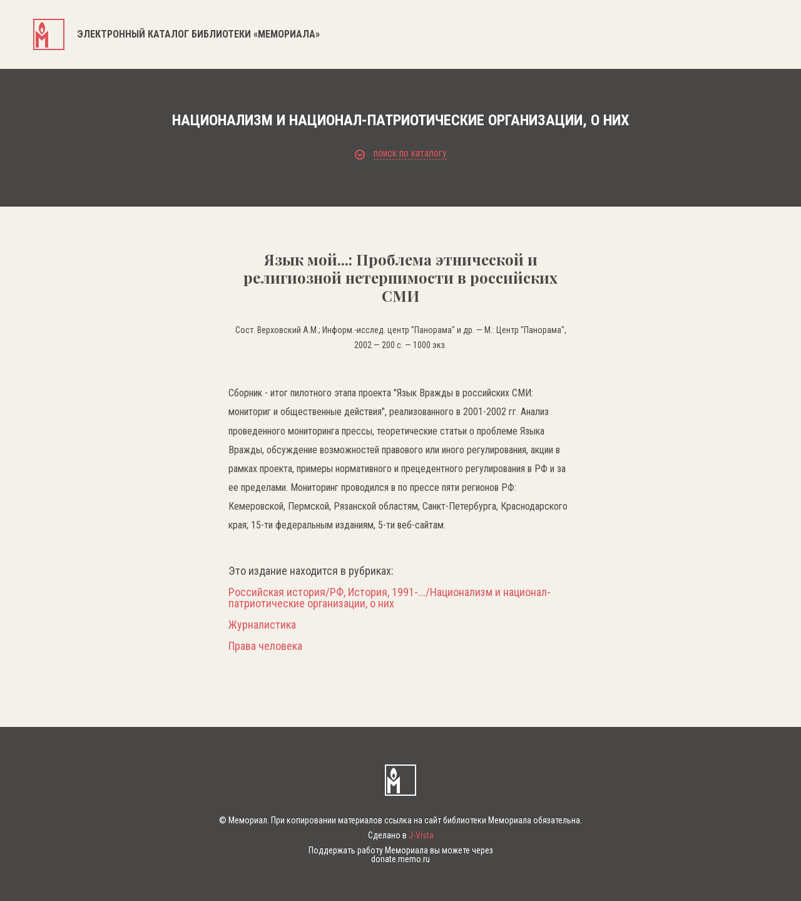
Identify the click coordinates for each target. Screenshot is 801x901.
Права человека (265, 646)
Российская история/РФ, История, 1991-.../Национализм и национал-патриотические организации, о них (389, 598)
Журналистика (262, 625)
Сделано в (401, 835)
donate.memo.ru (400, 859)
